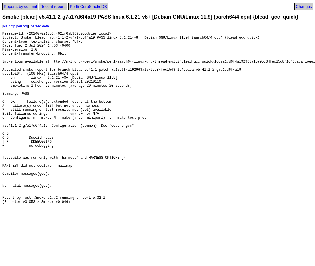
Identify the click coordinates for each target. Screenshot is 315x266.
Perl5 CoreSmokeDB (88, 6)
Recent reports (53, 6)
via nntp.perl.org (15, 26)
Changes (304, 6)
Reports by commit (20, 6)
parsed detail (40, 26)
